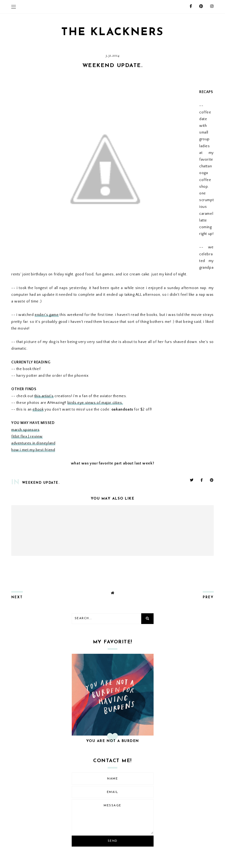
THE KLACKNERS (112, 32)
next (17, 597)
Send (113, 841)
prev (208, 597)
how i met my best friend (33, 450)
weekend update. (41, 483)
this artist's (44, 396)
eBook (37, 409)
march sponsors (25, 430)
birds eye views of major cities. (95, 403)
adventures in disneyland (33, 443)
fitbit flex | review (27, 436)
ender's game (47, 315)
